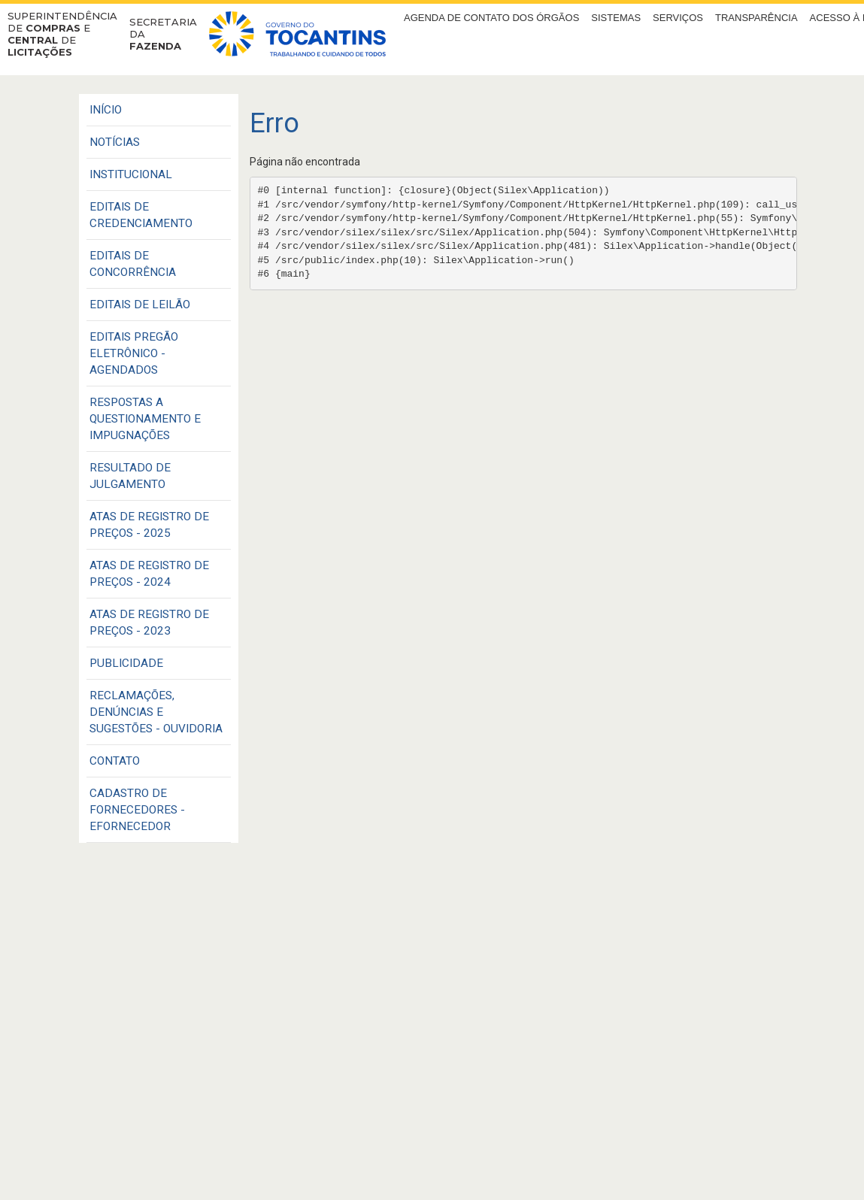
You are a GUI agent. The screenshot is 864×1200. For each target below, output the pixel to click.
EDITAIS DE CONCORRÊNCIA (132, 264)
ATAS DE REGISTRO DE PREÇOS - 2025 (149, 525)
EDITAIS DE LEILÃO (139, 304)
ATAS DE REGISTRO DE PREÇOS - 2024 (149, 574)
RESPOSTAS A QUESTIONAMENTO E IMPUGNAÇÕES (145, 418)
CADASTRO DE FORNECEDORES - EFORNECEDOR (137, 809)
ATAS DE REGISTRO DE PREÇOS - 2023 (149, 623)
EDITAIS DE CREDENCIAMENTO (141, 215)
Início (105, 110)
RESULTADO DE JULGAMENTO (130, 476)
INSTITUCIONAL (130, 174)
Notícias (114, 142)
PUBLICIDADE (126, 663)
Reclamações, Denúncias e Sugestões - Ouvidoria (156, 712)
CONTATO (114, 761)
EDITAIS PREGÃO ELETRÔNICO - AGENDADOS (133, 353)
